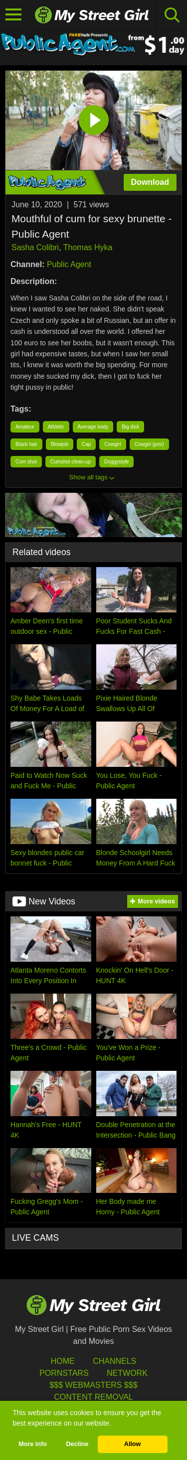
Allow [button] (132, 1444)
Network (127, 1373)
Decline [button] (77, 1444)
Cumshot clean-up (70, 461)
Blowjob (59, 444)
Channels (114, 1361)
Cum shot (26, 461)
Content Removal (93, 1397)
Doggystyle (116, 461)
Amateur (24, 427)
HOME (63, 1361)
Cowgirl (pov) (149, 444)
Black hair (26, 444)
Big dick (130, 427)
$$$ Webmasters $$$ (93, 1385)
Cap (86, 444)
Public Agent (69, 264)
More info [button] (32, 1444)
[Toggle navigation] (13, 15)
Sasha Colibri (35, 247)
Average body (93, 427)
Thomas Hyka (88, 247)
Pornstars (63, 1373)
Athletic (56, 427)
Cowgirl (112, 444)
